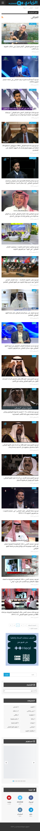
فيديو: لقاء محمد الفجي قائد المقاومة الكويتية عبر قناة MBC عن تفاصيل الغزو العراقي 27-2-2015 (20, 613)
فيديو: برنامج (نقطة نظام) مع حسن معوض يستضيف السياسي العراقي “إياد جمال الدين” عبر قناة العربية (21, 181)
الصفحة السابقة (32, 625)
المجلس (15, 707)
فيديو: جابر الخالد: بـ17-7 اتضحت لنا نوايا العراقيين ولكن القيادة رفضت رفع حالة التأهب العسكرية (20, 413)
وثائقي (15, 715)
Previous (6, 762)
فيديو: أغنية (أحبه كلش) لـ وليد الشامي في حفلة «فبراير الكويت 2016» (20, 80)
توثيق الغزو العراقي (12, 727)
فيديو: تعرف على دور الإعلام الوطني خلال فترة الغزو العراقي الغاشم (22, 314)
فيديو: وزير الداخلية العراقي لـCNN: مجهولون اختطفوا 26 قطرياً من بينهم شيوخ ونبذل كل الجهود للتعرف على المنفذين (20, 148)
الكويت (34, 290)
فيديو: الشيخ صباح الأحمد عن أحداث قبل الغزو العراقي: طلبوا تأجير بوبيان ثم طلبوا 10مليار (20, 479)
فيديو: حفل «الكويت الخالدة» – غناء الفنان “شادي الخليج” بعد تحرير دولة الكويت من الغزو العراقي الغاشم (20, 281)
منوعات (34, 57)
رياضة (32, 719)
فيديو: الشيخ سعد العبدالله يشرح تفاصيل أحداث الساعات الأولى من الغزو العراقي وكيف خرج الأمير (20, 380)
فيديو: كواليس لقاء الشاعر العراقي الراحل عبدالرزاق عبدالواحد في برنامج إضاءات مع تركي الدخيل (21, 215)
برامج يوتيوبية (13, 719)
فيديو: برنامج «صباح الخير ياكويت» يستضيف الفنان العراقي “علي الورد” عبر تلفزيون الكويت (22, 248)
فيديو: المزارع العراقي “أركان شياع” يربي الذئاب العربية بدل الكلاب (21, 47)
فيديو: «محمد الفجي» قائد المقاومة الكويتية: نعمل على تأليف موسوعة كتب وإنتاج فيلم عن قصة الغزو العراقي (21, 546)
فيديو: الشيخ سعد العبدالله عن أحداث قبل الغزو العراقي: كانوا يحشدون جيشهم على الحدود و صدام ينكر (20, 446)
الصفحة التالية (33, 628)
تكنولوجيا (31, 715)
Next (33, 762)
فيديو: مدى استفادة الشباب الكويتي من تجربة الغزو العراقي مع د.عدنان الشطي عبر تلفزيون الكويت (21, 347)
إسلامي (32, 727)
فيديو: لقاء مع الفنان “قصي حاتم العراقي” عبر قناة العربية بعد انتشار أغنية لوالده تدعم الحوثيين (21, 113)
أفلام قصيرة (14, 723)
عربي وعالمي (33, 24)
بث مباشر (15, 711)
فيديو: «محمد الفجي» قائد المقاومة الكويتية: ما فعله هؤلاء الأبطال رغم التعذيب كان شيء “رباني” (20, 580)
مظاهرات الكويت (29, 731)
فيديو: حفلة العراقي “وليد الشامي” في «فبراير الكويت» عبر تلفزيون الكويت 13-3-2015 (20, 512)
